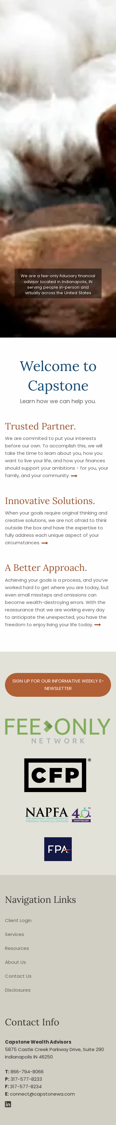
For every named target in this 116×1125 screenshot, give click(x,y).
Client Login (18, 920)
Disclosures (18, 990)
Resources (17, 948)
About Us (15, 962)
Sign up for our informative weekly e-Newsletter (58, 685)
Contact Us (18, 976)
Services (14, 934)
